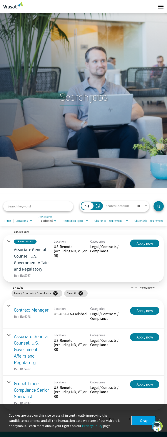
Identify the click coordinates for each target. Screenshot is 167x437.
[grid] (50, 293)
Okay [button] (143, 420)
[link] (83, 258)
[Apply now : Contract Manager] (144, 311)
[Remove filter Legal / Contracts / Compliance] (55, 293)
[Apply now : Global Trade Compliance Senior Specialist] (144, 384)
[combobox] (38, 206)
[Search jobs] (159, 206)
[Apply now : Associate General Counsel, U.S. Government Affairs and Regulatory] (144, 243)
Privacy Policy (92, 426)
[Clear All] (80, 293)
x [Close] (159, 419)
